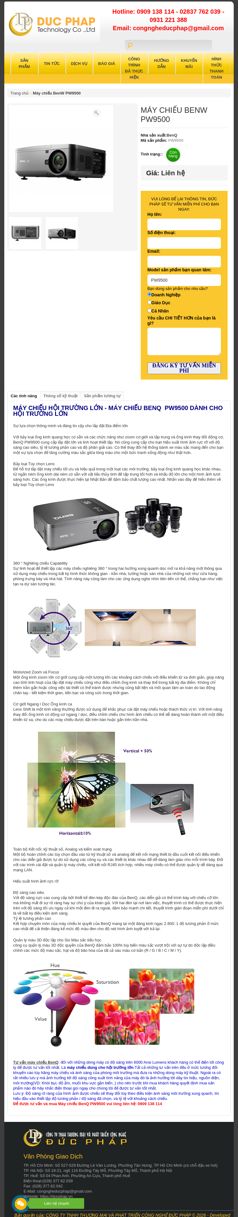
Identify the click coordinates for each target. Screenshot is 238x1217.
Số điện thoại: (161, 232)
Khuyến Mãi (189, 63)
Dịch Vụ (79, 63)
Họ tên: (154, 214)
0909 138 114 (156, 11)
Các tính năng (24, 396)
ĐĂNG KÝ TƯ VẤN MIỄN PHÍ (184, 368)
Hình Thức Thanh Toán (217, 68)
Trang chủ (19, 93)
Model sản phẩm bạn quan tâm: (179, 269)
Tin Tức (52, 63)
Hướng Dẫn (161, 63)
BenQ (172, 135)
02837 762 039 (201, 11)
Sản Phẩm (24, 63)
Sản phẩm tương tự (102, 396)
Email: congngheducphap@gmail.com (168, 28)
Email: (153, 251)
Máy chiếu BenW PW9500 (57, 93)
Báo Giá (106, 63)
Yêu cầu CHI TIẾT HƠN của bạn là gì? (181, 321)
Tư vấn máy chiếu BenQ (35, 1062)
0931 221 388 (168, 19)
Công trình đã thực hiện (134, 68)
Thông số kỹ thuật (60, 396)
